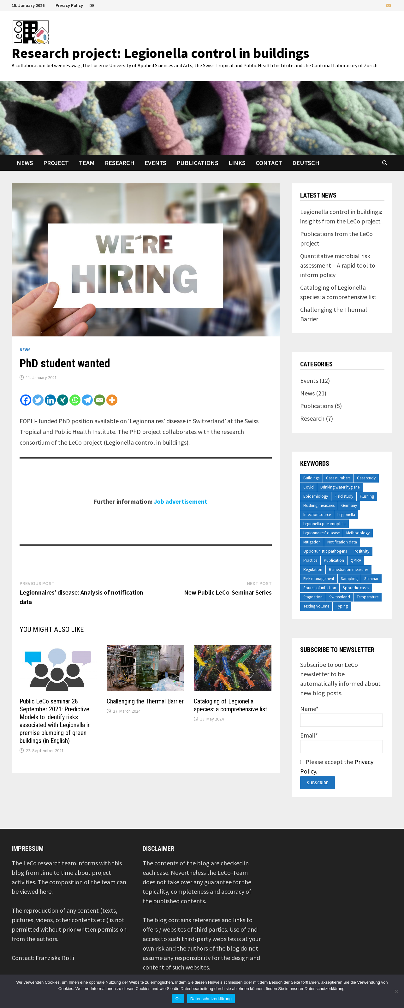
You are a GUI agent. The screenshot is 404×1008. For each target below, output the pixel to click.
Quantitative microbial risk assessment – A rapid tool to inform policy (337, 265)
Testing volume (316, 606)
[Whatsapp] (74, 400)
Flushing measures (319, 505)
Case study (366, 478)
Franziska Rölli (55, 958)
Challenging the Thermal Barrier (145, 701)
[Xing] (62, 400)
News (25, 163)
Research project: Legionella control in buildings (160, 53)
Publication (334, 560)
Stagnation (313, 597)
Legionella (346, 514)
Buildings (311, 478)
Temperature (367, 597)
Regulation (312, 569)
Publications (197, 163)
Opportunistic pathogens (325, 551)
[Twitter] (38, 400)
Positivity (361, 551)
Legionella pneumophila (324, 523)
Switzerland (339, 597)
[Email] (99, 400)
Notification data (342, 542)
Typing (342, 606)
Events (155, 163)
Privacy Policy (69, 5)
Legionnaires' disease (321, 533)
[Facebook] (25, 400)
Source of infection (319, 587)
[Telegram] (87, 400)
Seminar (371, 578)
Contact (269, 163)
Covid (308, 487)
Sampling (349, 578)
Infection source (317, 514)
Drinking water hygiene (339, 487)
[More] (111, 400)
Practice (310, 560)
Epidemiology (315, 496)
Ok (178, 998)
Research (119, 163)
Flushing (367, 496)
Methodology (358, 533)
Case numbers (338, 478)
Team (87, 163)
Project (56, 163)
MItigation (312, 542)
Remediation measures (348, 569)
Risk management (318, 578)
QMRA (356, 560)
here (45, 891)
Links (237, 163)
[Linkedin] (50, 400)
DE (91, 5)
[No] (396, 991)
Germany (349, 505)
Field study (344, 496)
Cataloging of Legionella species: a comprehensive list (230, 705)
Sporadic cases (356, 587)
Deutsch (305, 163)
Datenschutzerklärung (211, 998)
